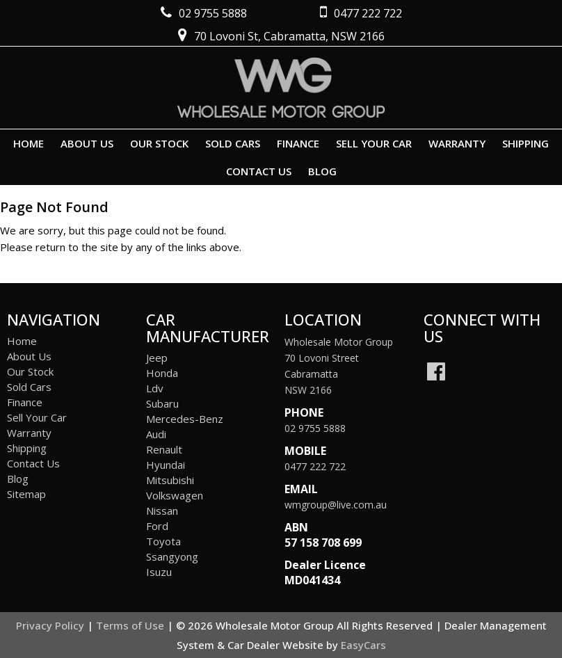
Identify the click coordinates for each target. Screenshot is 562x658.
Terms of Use (131, 625)
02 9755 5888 (315, 428)
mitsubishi (170, 480)
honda (162, 373)
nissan (162, 510)
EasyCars (363, 645)
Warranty (456, 143)
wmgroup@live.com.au (335, 504)
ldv (154, 388)
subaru (162, 403)
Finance (298, 143)
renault (164, 449)
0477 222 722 (315, 466)
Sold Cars (232, 143)
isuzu (159, 572)
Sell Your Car (374, 143)
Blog (322, 171)
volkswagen (174, 495)
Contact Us (258, 171)
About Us (87, 143)
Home (28, 143)
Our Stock (159, 143)
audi (156, 434)
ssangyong (172, 556)
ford (157, 526)
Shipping (525, 143)
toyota (163, 541)
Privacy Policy (51, 625)
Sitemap (26, 494)
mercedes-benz (184, 419)
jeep (157, 357)
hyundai (165, 465)
